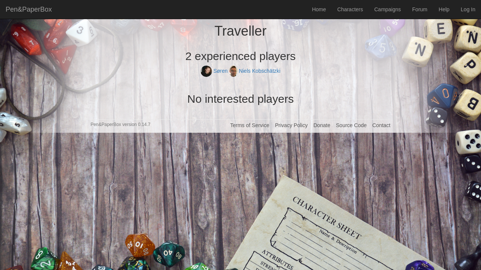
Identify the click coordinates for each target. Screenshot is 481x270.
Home (319, 9)
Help (444, 9)
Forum (419, 9)
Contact (381, 125)
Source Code (351, 125)
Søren (215, 71)
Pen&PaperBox (29, 9)
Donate (321, 125)
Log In (468, 9)
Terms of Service (249, 125)
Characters (350, 9)
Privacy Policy (291, 125)
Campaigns (387, 9)
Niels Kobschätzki (254, 71)
